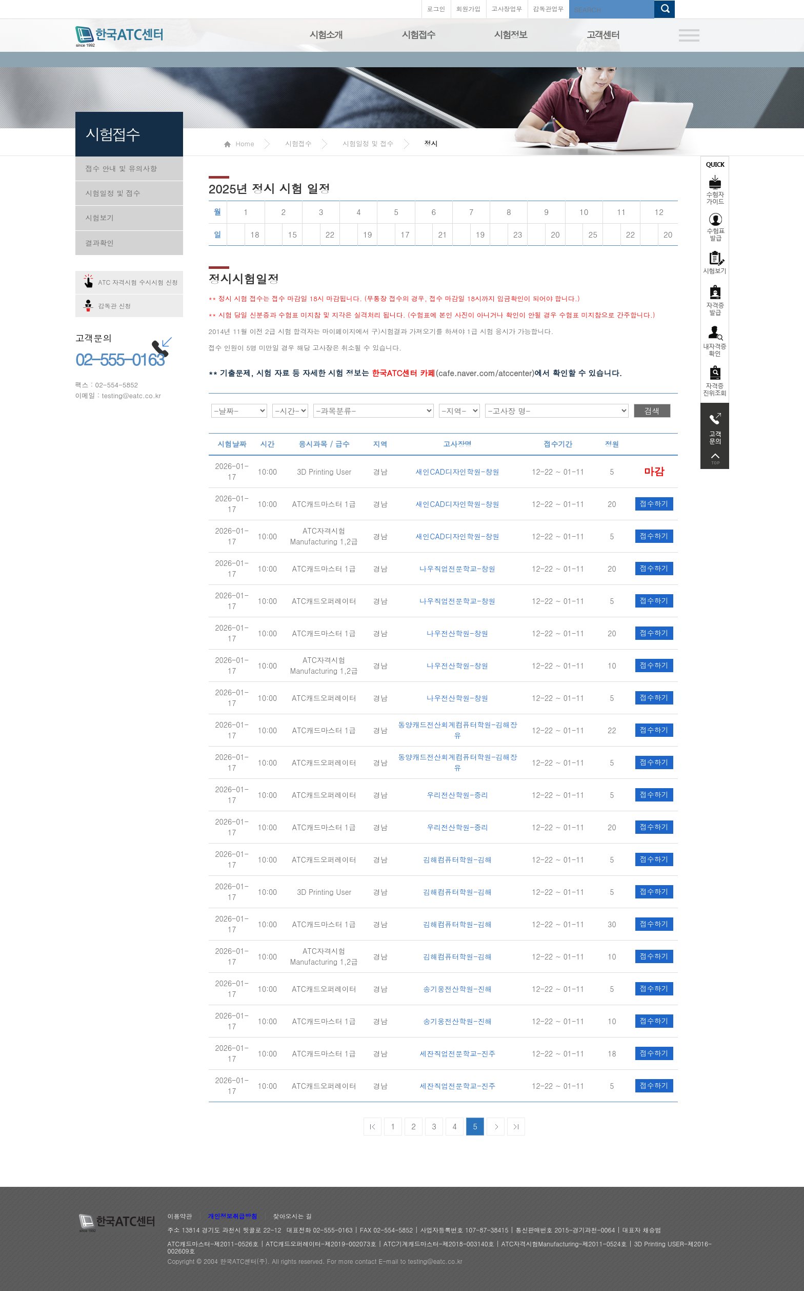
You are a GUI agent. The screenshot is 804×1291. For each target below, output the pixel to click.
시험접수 (418, 34)
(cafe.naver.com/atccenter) (453, 372)
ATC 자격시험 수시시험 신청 (138, 282)
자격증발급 (714, 300)
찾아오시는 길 (292, 1216)
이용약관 (180, 1216)
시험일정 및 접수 (113, 193)
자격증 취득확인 (714, 340)
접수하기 (654, 471)
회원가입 (468, 8)
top (714, 459)
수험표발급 (714, 226)
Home (239, 143)
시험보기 (100, 217)
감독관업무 (548, 8)
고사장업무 (507, 8)
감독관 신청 (114, 305)
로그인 (436, 8)
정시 (431, 143)
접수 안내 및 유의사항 (121, 168)
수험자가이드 (714, 182)
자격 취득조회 (714, 381)
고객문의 (714, 426)
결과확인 (100, 243)
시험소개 (326, 34)
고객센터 (603, 34)
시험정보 (510, 34)
